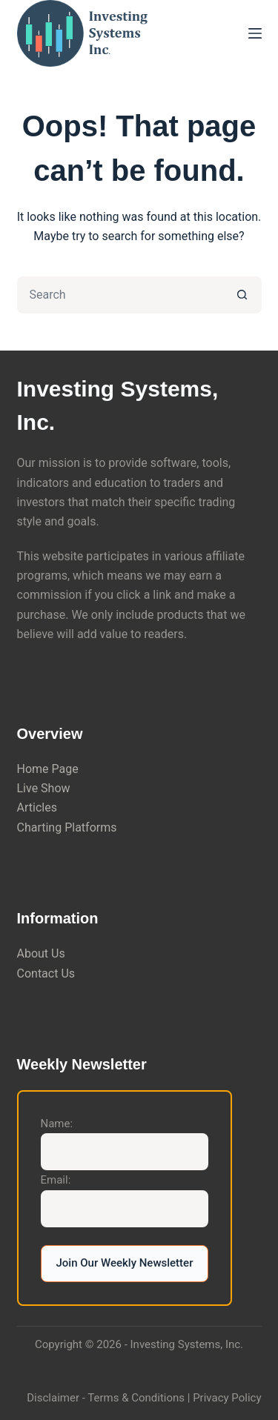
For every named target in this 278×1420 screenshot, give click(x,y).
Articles (37, 807)
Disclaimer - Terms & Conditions (106, 1397)
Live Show (43, 788)
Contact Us (46, 973)
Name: (57, 1123)
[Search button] (243, 294)
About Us (41, 953)
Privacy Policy (227, 1397)
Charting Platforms (67, 827)
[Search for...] (121, 294)
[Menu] (255, 33)
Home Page (48, 769)
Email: (56, 1180)
